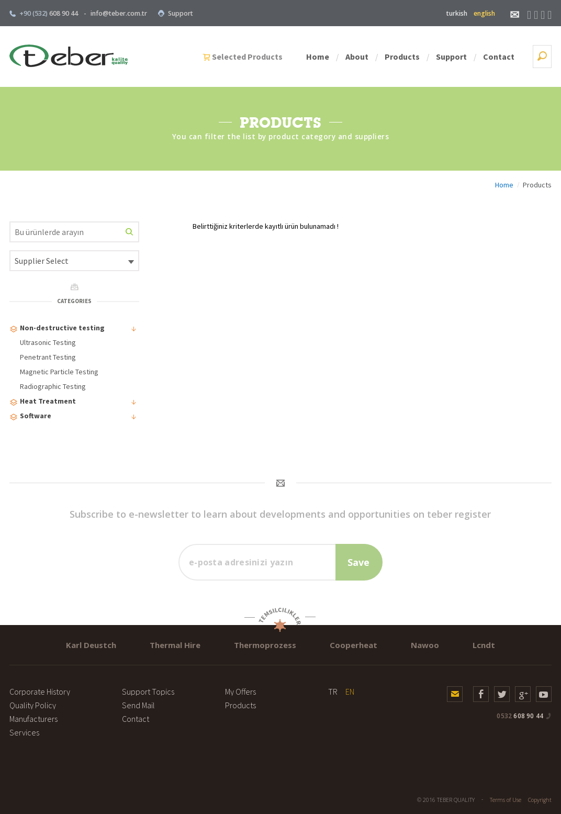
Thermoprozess (265, 645)
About (356, 56)
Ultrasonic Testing (48, 342)
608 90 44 (520, 715)
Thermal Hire (175, 645)
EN (349, 691)
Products (402, 56)
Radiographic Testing (53, 386)
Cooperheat (353, 645)
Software (73, 417)
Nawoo (425, 645)
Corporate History (39, 691)
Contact (498, 56)
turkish (456, 13)
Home (317, 56)
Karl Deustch (91, 645)
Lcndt (484, 645)
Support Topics (148, 691)
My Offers (240, 691)
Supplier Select (42, 260)
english (484, 13)
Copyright (540, 800)
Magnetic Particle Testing (59, 371)
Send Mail (138, 705)
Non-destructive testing (73, 329)
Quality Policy (32, 705)
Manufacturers (33, 718)
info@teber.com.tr (119, 13)
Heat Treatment (73, 402)
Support (175, 13)
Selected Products (247, 56)
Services (24, 732)
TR (333, 691)
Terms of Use (505, 800)
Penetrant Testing (48, 357)
